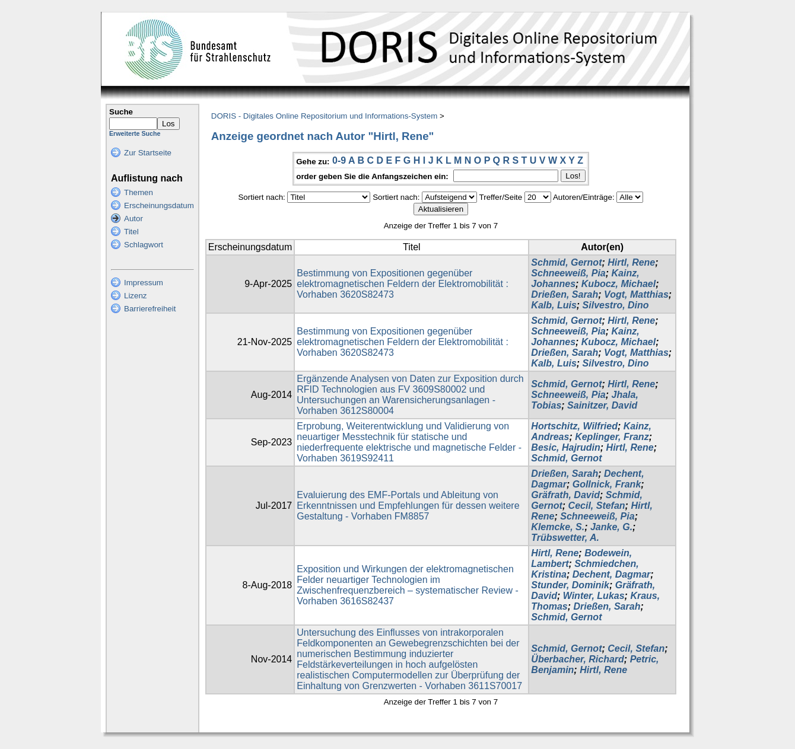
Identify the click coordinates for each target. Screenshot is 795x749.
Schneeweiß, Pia (568, 273)
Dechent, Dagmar (612, 574)
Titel (131, 231)
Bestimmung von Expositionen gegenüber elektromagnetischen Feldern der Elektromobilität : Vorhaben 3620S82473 (402, 283)
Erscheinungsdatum (159, 205)
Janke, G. (611, 527)
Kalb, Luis (553, 305)
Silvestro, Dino (616, 305)
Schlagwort (143, 244)
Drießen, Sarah (564, 294)
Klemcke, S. (557, 527)
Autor (133, 218)
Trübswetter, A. (565, 538)
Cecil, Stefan (596, 506)
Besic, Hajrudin (565, 447)
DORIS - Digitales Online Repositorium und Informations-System (324, 115)
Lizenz (135, 295)
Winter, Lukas (594, 596)
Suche (121, 111)
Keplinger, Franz (611, 437)
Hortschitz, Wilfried (574, 426)
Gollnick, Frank (607, 484)
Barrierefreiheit (150, 308)
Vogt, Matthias (636, 294)
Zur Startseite (147, 152)
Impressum (143, 282)
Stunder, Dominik (570, 585)
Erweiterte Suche (134, 133)
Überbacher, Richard (577, 659)
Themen (138, 192)
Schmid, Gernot (566, 262)
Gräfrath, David (565, 495)
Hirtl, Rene (631, 262)
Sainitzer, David (602, 405)
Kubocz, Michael (618, 284)
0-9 (339, 160)
